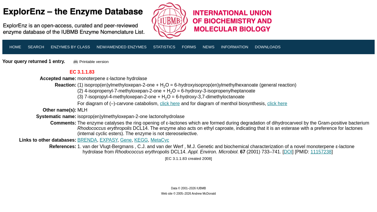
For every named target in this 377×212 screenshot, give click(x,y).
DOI (288, 151)
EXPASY (109, 140)
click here (170, 103)
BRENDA (87, 140)
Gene (126, 140)
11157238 (320, 151)
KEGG (141, 140)
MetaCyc (160, 140)
